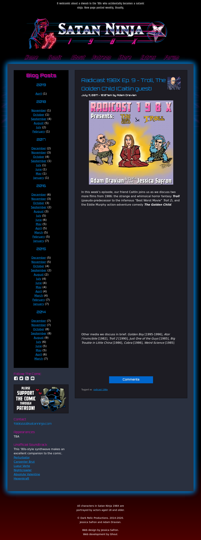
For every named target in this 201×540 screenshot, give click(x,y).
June (39, 169)
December (38, 148)
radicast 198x (100, 389)
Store (124, 57)
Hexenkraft (21, 478)
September (38, 119)
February (39, 131)
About (77, 57)
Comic (53, 57)
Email (33, 378)
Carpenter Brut (24, 461)
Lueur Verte (22, 466)
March (38, 232)
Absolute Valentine (27, 474)
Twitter (21, 378)
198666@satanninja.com (33, 424)
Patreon (100, 57)
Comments (131, 379)
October (38, 114)
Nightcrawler (23, 470)
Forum (170, 57)
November (38, 110)
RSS (27, 378)
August (39, 123)
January (38, 177)
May (39, 173)
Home (30, 57)
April (38, 93)
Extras (147, 57)
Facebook (16, 378)
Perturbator (22, 457)
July (38, 127)
